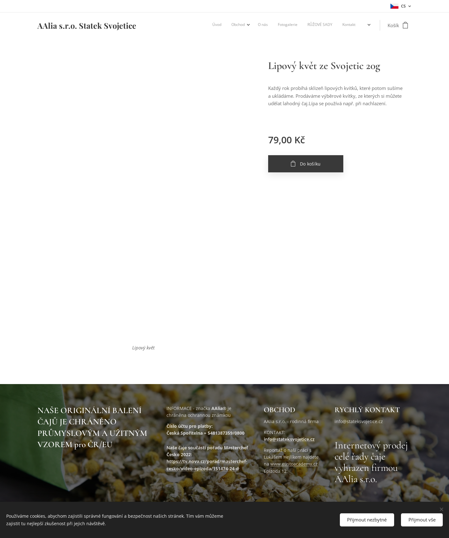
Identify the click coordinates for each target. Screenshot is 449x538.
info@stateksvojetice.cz (289, 439)
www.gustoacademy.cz (294, 464)
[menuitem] (307, 25)
